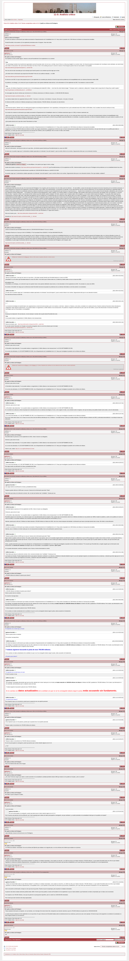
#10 (124, 356)
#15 (124, 476)
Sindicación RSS (47, 954)
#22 (124, 730)
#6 (124, 221)
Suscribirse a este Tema (11, 949)
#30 (124, 872)
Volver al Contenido (29, 954)
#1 (124, 31)
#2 (124, 50)
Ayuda (122, 17)
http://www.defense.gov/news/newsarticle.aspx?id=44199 (18, 76)
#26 (124, 800)
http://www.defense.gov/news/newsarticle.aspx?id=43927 (18, 109)
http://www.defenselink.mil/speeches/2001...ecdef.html (30, 213)
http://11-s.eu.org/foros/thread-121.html (25, 448)
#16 (124, 498)
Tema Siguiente (16, 939)
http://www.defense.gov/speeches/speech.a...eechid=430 (18, 67)
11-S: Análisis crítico (15, 954)
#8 (124, 267)
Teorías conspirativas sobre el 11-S (30, 23)
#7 (124, 248)
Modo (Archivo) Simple (38, 954)
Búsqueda (95, 17)
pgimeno (7, 53)
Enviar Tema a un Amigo (11, 948)
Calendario (115, 17)
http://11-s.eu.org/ (19, 135)
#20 (124, 661)
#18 (124, 580)
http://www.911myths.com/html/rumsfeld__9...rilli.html (17, 96)
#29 (124, 853)
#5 (124, 178)
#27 (124, 825)
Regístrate (20, 19)
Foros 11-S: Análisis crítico (11, 23)
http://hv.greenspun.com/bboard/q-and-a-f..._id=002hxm (18, 90)
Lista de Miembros (105, 17)
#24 (124, 769)
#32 (124, 925)
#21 (124, 711)
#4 (124, 156)
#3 (124, 140)
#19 (124, 620)
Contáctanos (7, 954)
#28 (124, 838)
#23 (124, 755)
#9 (124, 337)
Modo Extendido (121, 29)
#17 (124, 567)
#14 (124, 454)
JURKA (44, 31)
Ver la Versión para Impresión (12, 946)
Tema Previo (8, 939)
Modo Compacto (113, 29)
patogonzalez (45, 872)
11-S (20, 23)
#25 (124, 786)
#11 (124, 375)
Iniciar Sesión (14, 19)
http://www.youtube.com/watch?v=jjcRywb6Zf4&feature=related (20, 45)
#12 (124, 394)
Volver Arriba (22, 954)
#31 (124, 903)
